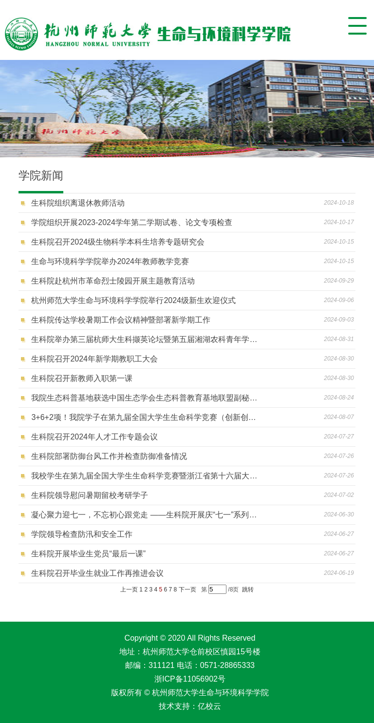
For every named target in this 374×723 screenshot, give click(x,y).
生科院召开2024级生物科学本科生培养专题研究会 (118, 242)
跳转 (248, 589)
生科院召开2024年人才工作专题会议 (94, 437)
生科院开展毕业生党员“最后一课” (88, 554)
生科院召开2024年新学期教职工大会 (94, 359)
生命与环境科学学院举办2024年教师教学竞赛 (110, 261)
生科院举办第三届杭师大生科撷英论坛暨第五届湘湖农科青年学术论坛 (144, 339)
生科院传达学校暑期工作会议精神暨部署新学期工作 (120, 320)
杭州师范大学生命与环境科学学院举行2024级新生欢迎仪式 (133, 300)
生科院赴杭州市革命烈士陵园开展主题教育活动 (113, 281)
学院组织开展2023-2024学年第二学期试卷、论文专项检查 (131, 222)
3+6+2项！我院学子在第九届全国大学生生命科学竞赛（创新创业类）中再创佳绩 (144, 417)
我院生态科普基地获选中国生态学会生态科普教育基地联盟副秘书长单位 (144, 398)
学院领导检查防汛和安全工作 (81, 534)
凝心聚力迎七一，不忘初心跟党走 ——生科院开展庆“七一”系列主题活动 (144, 515)
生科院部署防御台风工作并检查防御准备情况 (109, 456)
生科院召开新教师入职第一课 (81, 378)
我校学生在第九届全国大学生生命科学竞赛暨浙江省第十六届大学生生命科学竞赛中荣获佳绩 (144, 476)
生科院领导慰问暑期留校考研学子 (89, 495)
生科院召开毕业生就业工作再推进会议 (97, 573)
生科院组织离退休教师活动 (78, 203)
